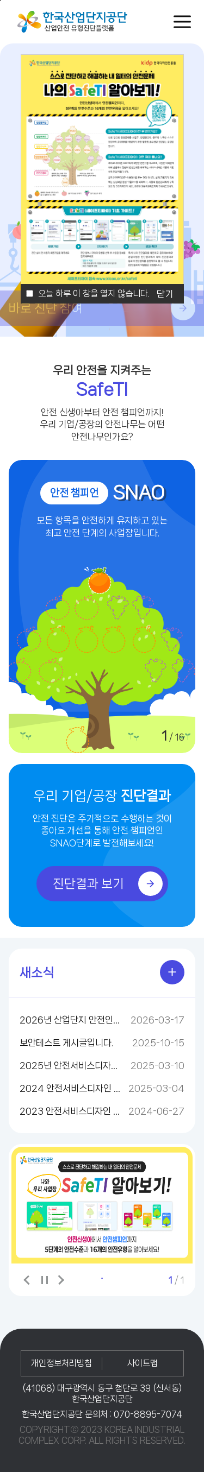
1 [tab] (102, 1278)
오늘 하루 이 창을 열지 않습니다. (94, 293)
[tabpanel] (102, 1205)
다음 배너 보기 (60, 1280)
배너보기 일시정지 (44, 1280)
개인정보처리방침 (61, 1363)
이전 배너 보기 (28, 1280)
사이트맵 (142, 1363)
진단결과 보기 (108, 883)
